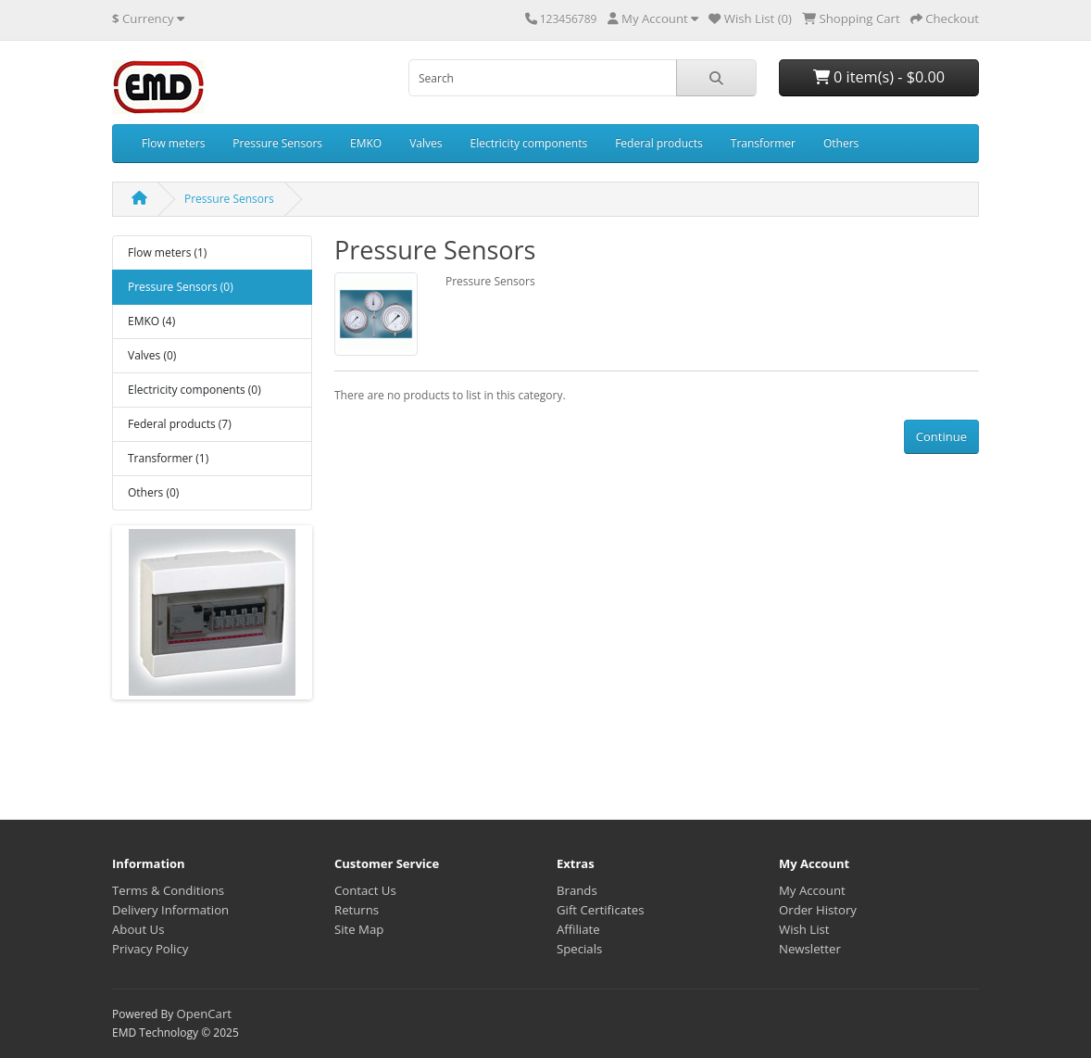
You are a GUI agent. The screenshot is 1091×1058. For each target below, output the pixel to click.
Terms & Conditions (168, 890)
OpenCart (204, 1013)
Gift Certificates (600, 909)
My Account (812, 890)
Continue (941, 436)
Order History (818, 909)
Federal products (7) (180, 424)
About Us (138, 929)
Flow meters (173, 143)
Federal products (659, 143)
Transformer (763, 143)
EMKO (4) (151, 321)
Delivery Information (170, 909)
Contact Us (365, 890)
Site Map (358, 929)
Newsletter (810, 948)
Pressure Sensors (277, 143)
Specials (579, 948)
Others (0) (153, 492)
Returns (356, 909)
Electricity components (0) (194, 389)
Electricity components (528, 143)
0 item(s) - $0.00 (879, 77)
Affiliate (578, 929)
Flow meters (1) (167, 252)
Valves (425, 143)
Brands (577, 890)
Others (841, 143)
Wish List (804, 929)
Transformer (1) (168, 458)
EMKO (366, 143)
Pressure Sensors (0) (180, 287)
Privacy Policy (150, 948)
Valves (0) (152, 355)
